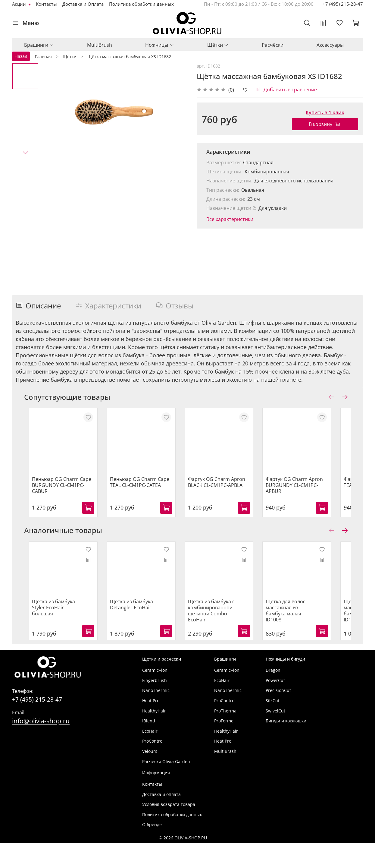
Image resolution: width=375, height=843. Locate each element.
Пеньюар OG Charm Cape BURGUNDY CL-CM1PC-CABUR (61, 488)
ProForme (223, 721)
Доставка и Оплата (83, 4)
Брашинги (39, 45)
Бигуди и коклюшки (286, 721)
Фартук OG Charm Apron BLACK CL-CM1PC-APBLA (224, 488)
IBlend (148, 721)
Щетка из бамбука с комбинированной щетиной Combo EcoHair (218, 616)
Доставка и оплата (161, 794)
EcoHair (150, 731)
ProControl (153, 741)
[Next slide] (25, 152)
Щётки (218, 45)
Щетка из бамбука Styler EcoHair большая (54, 610)
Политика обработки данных (141, 4)
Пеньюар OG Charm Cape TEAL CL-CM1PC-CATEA (141, 488)
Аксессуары (330, 45)
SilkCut (273, 700)
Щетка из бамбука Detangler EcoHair (133, 610)
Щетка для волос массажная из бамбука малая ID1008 (306, 613)
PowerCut (275, 680)
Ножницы (159, 45)
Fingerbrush (154, 680)
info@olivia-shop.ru (41, 720)
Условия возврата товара (168, 804)
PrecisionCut (278, 690)
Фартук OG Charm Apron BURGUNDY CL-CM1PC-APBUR (313, 488)
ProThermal (226, 711)
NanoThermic (156, 690)
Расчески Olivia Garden (166, 761)
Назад (20, 56)
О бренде (152, 824)
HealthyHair (154, 711)
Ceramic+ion (154, 670)
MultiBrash (225, 751)
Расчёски (272, 45)
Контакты (46, 4)
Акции (19, 4)
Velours (149, 751)
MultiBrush (99, 45)
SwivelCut (275, 711)
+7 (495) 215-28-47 (343, 4)
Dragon (273, 670)
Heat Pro (150, 700)
